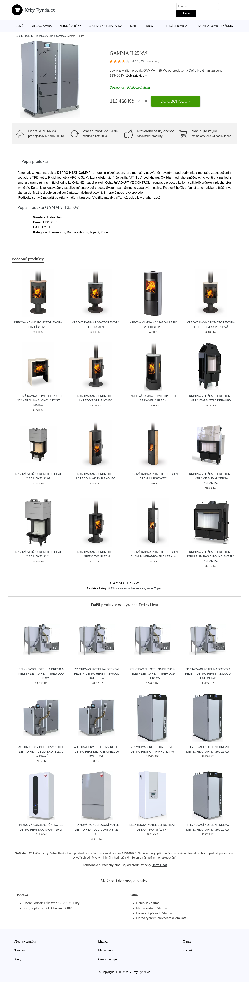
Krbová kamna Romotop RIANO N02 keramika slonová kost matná (38, 400)
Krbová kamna (41, 25)
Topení (158, 588)
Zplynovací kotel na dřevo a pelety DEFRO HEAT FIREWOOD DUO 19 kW (41, 674)
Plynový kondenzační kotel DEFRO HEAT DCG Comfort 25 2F (97, 829)
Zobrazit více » (136, 75)
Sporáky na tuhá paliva (105, 25)
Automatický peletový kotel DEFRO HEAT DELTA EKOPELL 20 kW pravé (96, 752)
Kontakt (188, 950)
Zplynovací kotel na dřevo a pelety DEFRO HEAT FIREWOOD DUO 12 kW (152, 674)
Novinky (19, 950)
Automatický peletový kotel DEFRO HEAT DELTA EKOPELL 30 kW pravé (41, 752)
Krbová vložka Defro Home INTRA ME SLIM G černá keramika (210, 478)
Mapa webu (106, 950)
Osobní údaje (107, 959)
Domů (19, 25)
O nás (187, 941)
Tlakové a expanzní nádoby (214, 25)
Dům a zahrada (57, 36)
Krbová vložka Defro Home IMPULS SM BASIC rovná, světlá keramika (211, 556)
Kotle (134, 25)
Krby (149, 25)
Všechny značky (25, 941)
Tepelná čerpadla (174, 25)
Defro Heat (196, 70)
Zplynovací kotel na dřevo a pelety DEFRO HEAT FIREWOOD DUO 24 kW (208, 674)
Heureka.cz (41, 36)
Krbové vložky (70, 25)
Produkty (28, 36)
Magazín (104, 941)
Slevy (17, 959)
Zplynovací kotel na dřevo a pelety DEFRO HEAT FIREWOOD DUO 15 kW (96, 674)
